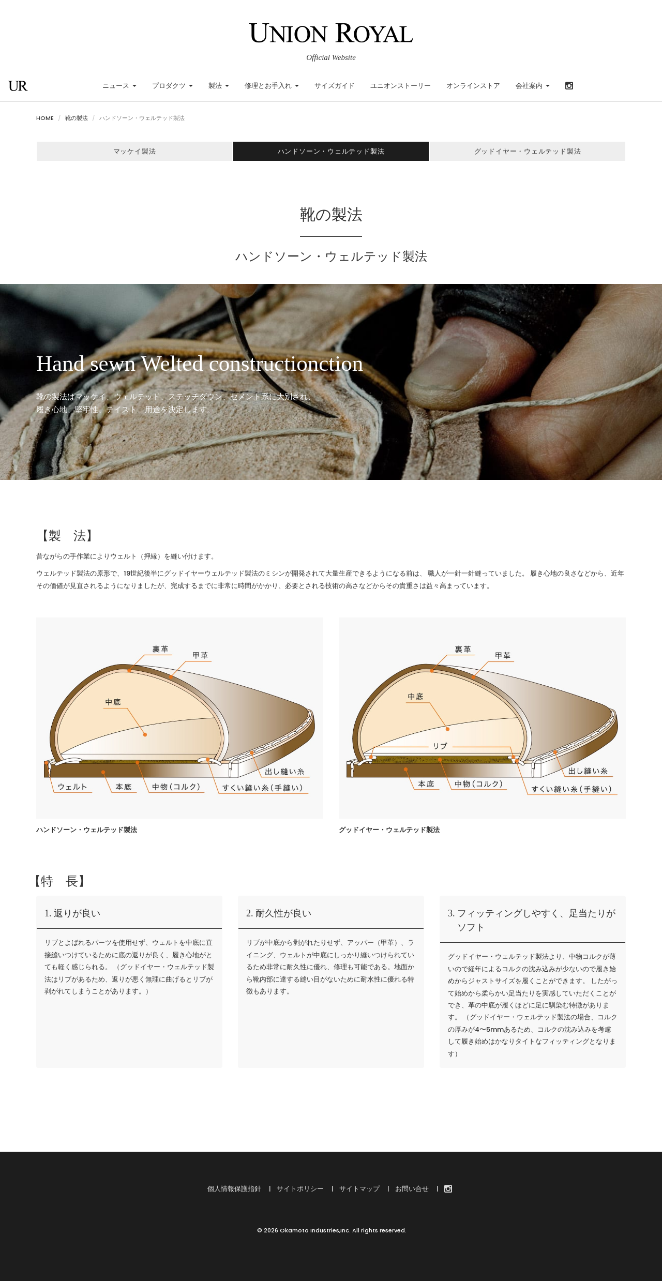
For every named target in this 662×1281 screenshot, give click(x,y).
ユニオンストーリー (400, 86)
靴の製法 (76, 118)
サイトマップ (359, 1189)
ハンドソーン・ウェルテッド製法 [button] (331, 151)
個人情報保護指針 (234, 1189)
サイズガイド (334, 86)
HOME (45, 118)
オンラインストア (473, 86)
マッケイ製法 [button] (134, 151)
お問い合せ (411, 1189)
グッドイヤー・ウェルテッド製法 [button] (527, 151)
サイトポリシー (299, 1189)
